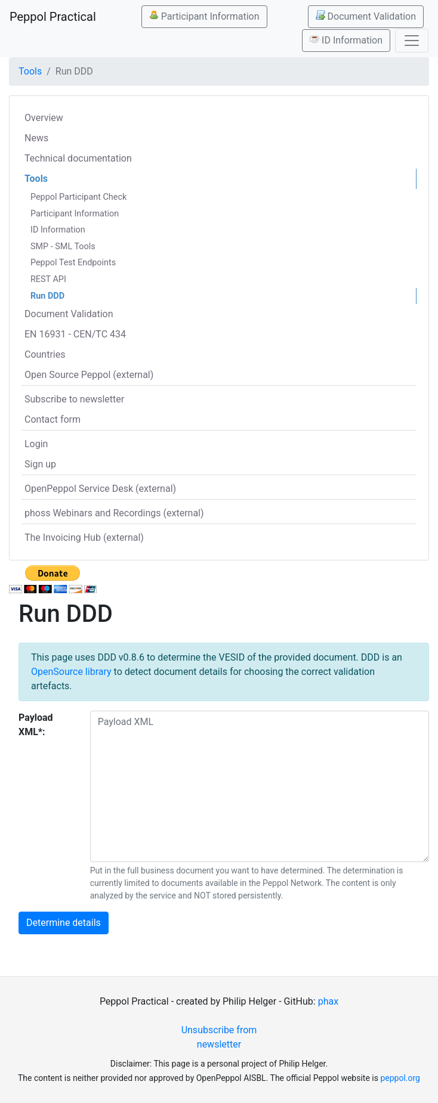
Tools (30, 71)
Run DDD (47, 296)
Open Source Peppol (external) (88, 374)
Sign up (40, 464)
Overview (43, 117)
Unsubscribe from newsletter (219, 1037)
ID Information (346, 40)
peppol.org (400, 1078)
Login (36, 444)
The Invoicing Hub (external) (84, 537)
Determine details (63, 922)
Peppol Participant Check (78, 197)
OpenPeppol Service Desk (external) (100, 488)
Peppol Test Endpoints (73, 263)
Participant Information (204, 16)
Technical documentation (78, 158)
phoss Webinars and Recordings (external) (114, 513)
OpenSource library (71, 671)
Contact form (52, 419)
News (36, 138)
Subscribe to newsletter (74, 399)
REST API (48, 279)
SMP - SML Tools (62, 246)
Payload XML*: (35, 725)
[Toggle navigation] (411, 40)
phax (328, 1001)
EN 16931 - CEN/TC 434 (75, 334)
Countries (44, 354)
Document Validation (366, 16)
